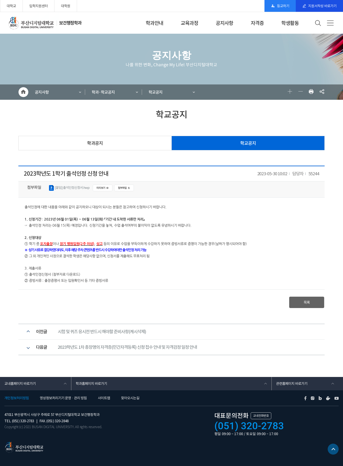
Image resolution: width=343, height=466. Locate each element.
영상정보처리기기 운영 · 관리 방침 (63, 398)
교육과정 (189, 23)
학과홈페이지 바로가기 (91, 383)
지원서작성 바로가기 (322, 6)
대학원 (65, 6)
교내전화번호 (261, 416)
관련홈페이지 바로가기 (291, 383)
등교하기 (283, 6)
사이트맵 (104, 398)
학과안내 (154, 23)
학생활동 (290, 23)
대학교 (11, 6)
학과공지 (95, 143)
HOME (23, 92)
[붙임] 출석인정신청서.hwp (69, 188)
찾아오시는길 (130, 398)
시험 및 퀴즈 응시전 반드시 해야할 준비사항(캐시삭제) (102, 332)
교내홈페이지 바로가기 (20, 383)
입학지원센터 (38, 6)
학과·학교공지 (103, 92)
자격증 (257, 23)
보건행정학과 (70, 23)
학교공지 (156, 92)
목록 (307, 302)
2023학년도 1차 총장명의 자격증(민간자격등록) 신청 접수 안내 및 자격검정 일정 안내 (127, 347)
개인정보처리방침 (16, 398)
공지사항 (224, 23)
